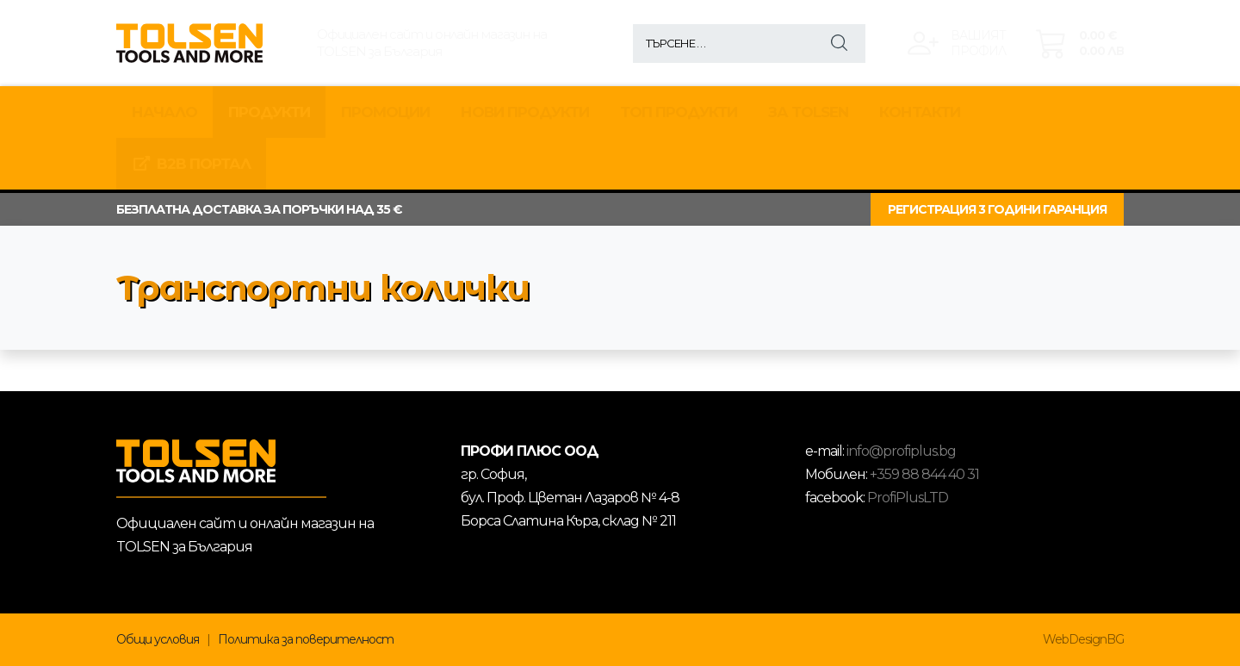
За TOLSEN (808, 112)
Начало (164, 112)
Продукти (269, 112)
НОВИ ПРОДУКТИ (525, 112)
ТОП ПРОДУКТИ (678, 112)
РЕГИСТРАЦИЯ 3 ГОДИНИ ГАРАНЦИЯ (997, 209)
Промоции (385, 112)
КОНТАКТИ (919, 112)
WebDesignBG (1083, 639)
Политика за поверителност (306, 639)
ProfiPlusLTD (907, 497)
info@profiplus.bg (901, 451)
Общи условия (157, 639)
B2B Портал (191, 163)
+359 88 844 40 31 (924, 474)
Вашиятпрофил (978, 43)
